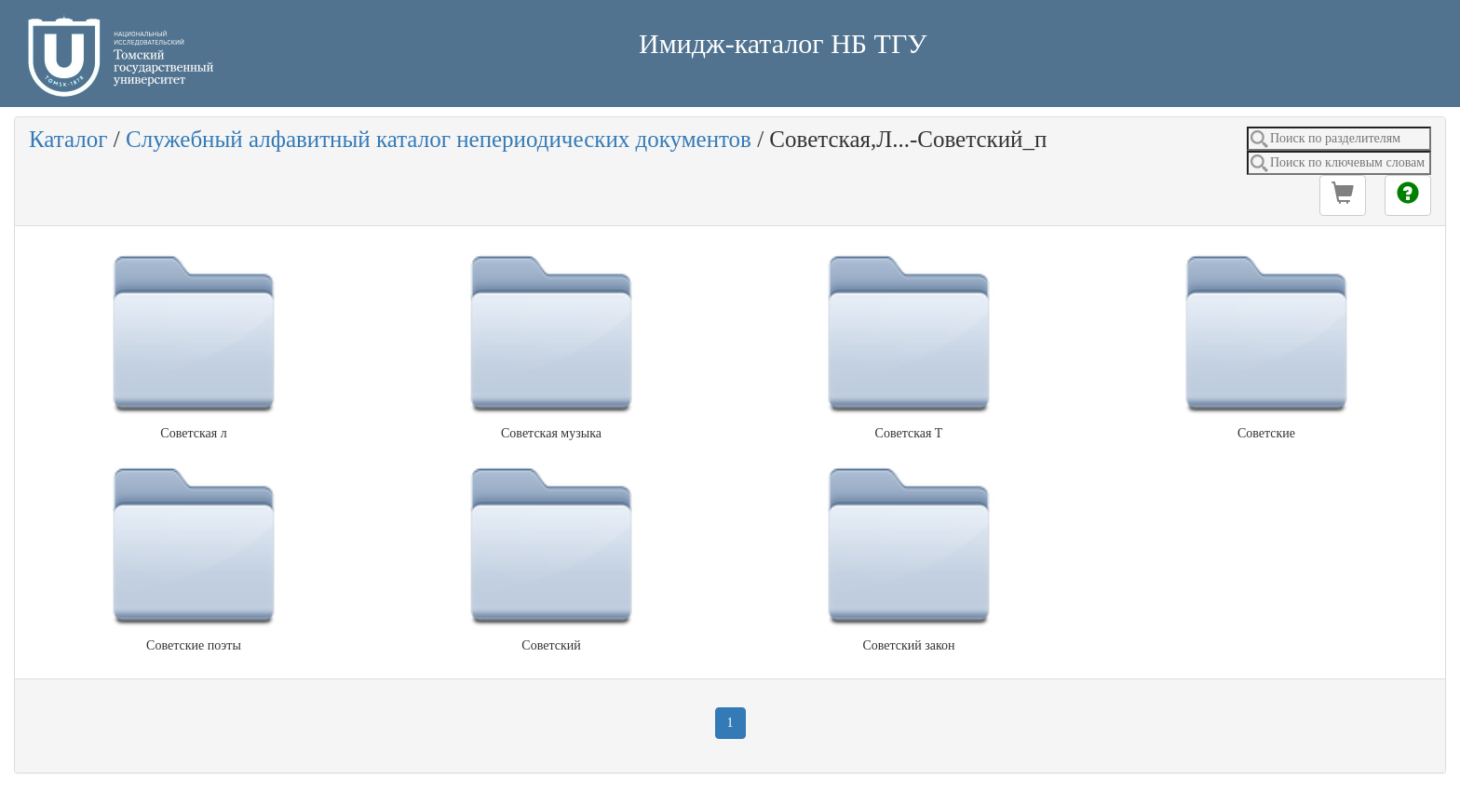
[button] (1342, 195)
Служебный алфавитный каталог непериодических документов (438, 139)
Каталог (68, 139)
